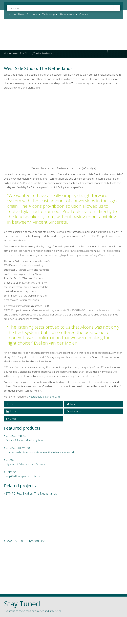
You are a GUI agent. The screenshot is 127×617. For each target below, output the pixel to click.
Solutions (33, 14)
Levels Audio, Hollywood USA (63, 560)
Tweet (72, 404)
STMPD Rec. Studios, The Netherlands (63, 512)
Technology (49, 14)
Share (10, 404)
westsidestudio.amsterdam (44, 396)
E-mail (11, 418)
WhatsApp (74, 411)
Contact (83, 14)
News (21, 14)
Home (12, 14)
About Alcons (68, 14)
